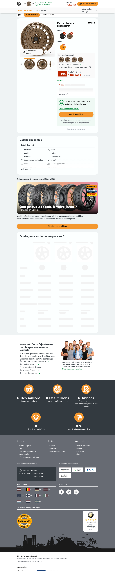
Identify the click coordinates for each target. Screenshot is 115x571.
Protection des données (27, 451)
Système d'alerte (24, 454)
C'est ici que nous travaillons (72, 369)
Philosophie (80, 451)
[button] (57, 145)
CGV (20, 449)
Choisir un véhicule (32, 15)
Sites (78, 454)
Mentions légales (25, 446)
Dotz (52, 15)
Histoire (79, 449)
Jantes (45, 15)
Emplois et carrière (83, 446)
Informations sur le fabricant (29, 457)
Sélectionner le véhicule (57, 226)
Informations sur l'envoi (57, 451)
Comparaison (40, 10)
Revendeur (53, 449)
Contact (52, 446)
